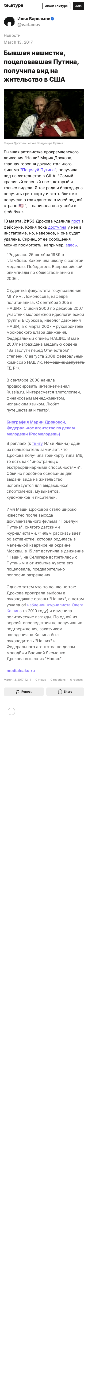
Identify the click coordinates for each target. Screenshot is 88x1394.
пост (75, 221)
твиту (37, 443)
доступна (57, 227)
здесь (71, 245)
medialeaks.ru (21, 670)
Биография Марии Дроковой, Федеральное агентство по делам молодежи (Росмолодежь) (41, 428)
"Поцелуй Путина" (38, 169)
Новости (12, 35)
